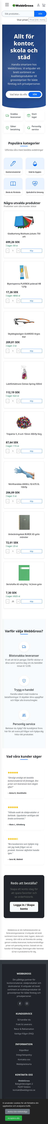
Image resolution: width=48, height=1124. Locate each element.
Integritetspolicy (24, 1054)
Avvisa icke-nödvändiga (17, 1111)
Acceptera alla (13, 1118)
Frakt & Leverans (24, 1024)
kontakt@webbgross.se (24, 1090)
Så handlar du (24, 1019)
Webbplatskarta (24, 1064)
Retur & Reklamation (24, 1029)
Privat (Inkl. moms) (37, 20)
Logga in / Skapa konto (24, 906)
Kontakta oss (24, 1059)
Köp (31, 250)
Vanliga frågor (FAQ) (24, 1033)
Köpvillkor (24, 1050)
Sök (40, 13)
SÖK (35, 94)
